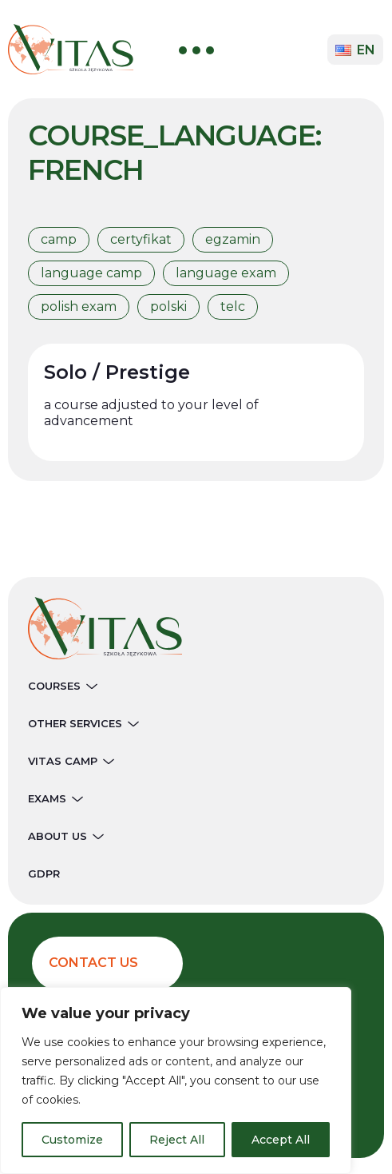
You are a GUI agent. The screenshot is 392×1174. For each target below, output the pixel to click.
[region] (175, 1080)
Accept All (280, 1139)
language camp (91, 273)
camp (59, 239)
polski (168, 306)
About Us (66, 836)
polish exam (79, 306)
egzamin (232, 239)
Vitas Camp (71, 760)
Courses (62, 685)
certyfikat (141, 239)
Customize (72, 1139)
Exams (55, 798)
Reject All (176, 1139)
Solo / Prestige (117, 372)
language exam (226, 273)
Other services (83, 723)
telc (232, 306)
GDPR (44, 873)
